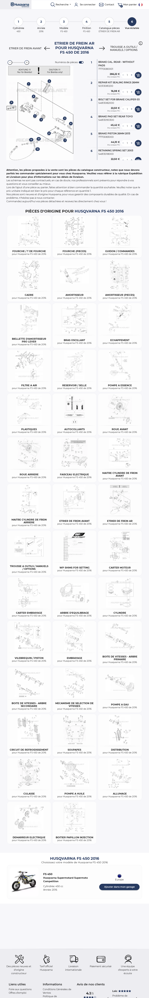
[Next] (101, 48)
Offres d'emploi (17, 992)
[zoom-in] (26, 62)
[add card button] (138, 75)
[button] (141, 43)
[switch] (81, 62)
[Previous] (47, 48)
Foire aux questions (20, 989)
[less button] (123, 75)
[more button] (131, 75)
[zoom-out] (10, 62)
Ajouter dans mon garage (119, 886)
